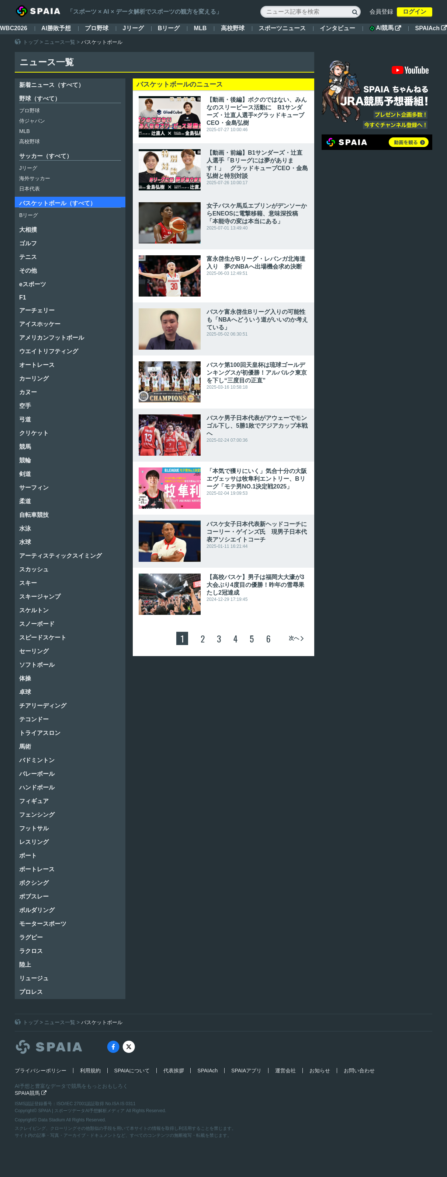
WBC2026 (13, 28)
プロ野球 (96, 28)
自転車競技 (34, 515)
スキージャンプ (39, 596)
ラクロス (31, 951)
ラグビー (31, 937)
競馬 (25, 447)
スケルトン (34, 610)
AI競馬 (385, 28)
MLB (200, 28)
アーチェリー (37, 310)
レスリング (34, 842)
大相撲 (28, 230)
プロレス (31, 992)
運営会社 (285, 1070)
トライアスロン (39, 733)
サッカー (45, 156)
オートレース (37, 365)
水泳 (25, 528)
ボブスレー (34, 896)
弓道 (25, 419)
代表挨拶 (173, 1070)
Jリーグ (133, 28)
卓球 (25, 692)
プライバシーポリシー (40, 1070)
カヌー (28, 392)
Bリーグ (169, 28)
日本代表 (29, 189)
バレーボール (37, 774)
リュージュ (34, 978)
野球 (39, 98)
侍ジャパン (32, 121)
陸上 (25, 964)
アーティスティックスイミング (60, 556)
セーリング (34, 651)
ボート (28, 855)
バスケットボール (57, 203)
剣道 (25, 474)
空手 (25, 406)
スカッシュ (34, 569)
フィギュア (34, 801)
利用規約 (90, 1070)
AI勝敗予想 (56, 28)
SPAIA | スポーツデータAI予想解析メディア (82, 1110)
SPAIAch (431, 28)
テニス (28, 257)
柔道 (25, 501)
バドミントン (37, 760)
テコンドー (34, 719)
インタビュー (337, 28)
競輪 (25, 460)
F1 (22, 297)
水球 (25, 542)
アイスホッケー (39, 324)
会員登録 (381, 11)
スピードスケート (42, 637)
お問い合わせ (359, 1070)
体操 (25, 678)
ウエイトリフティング (48, 351)
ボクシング (34, 883)
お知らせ (319, 1070)
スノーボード (37, 624)
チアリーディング (42, 706)
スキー (28, 583)
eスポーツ (32, 284)
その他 (28, 270)
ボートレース (37, 869)
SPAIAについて (132, 1070)
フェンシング (37, 815)
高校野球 (233, 28)
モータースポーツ (42, 924)
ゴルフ (28, 243)
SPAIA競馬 (30, 1093)
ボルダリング (37, 910)
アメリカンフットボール (51, 337)
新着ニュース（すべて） (51, 85)
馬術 (25, 746)
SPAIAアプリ (246, 1070)
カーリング (34, 378)
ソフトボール (37, 665)
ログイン (414, 11)
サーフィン (34, 487)
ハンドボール (37, 787)
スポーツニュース (282, 28)
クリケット (34, 433)
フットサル (34, 828)
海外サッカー (34, 178)
